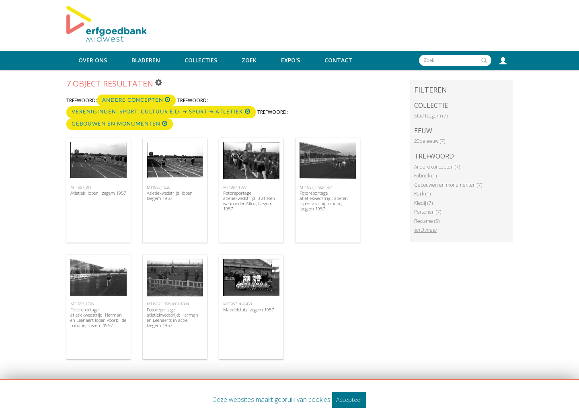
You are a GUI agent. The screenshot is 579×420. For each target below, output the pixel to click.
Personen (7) (427, 211)
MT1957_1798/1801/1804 (168, 304)
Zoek (249, 60)
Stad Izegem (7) (431, 115)
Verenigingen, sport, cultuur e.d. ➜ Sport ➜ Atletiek (161, 112)
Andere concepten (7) (437, 166)
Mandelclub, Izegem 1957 (248, 310)
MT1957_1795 (82, 304)
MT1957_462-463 (237, 304)
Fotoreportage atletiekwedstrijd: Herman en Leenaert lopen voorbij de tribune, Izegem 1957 (98, 318)
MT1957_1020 (158, 187)
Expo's (290, 60)
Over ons (92, 60)
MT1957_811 (81, 187)
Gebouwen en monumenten (120, 124)
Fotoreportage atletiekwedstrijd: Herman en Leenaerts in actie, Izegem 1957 (172, 318)
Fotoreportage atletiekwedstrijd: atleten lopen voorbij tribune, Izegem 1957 (324, 201)
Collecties (201, 60)
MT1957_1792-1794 (316, 187)
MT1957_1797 (234, 187)
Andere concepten (136, 100)
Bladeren (145, 60)
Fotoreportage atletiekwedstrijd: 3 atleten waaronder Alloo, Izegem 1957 (249, 201)
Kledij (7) (423, 203)
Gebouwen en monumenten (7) (448, 184)
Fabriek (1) (425, 175)
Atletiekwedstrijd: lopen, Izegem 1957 (170, 195)
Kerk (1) (422, 193)
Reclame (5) (426, 221)
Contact (338, 60)
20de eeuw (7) (429, 141)
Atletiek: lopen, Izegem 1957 (98, 193)
